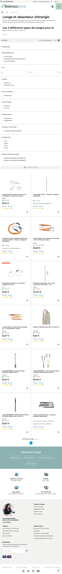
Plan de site (35, 567)
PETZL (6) (7, 83)
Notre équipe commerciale (11, 528)
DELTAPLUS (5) (9, 85)
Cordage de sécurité (15, 457)
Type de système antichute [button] (10, 154)
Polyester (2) (8, 118)
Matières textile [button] (6, 114)
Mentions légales (22, 567)
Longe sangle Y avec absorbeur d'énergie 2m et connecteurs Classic (46, 239)
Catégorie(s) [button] (5, 47)
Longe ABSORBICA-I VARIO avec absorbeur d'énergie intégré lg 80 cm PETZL (15, 415)
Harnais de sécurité (29, 457)
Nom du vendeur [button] (7, 91)
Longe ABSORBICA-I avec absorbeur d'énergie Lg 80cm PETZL (13, 371)
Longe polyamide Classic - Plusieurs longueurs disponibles (44, 415)
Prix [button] (2, 67)
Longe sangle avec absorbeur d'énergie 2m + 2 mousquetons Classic (14, 327)
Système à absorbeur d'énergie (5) (14, 158)
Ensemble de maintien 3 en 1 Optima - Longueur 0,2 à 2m (14, 283)
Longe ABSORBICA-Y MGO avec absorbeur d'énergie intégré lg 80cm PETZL (46, 371)
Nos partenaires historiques (11, 531)
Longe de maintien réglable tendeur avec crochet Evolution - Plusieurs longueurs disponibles (15, 240)
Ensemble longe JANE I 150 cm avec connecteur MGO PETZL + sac (44, 283)
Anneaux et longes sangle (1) (13, 131)
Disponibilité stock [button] (7, 53)
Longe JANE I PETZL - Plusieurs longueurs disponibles (46, 195)
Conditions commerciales (41, 533)
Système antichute (31, 464)
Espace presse (38, 511)
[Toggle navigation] (2, 12)
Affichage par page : (28, 439)
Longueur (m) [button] (6, 137)
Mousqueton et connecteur (45, 457)
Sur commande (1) (9, 61)
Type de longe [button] (6, 102)
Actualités (37, 531)
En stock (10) (8, 56)
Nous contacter (7, 536)
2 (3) (5, 141)
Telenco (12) (7, 95)
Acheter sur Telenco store (41, 528)
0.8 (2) (6, 143)
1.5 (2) (5, 145)
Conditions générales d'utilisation (43, 536)
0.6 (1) (6, 148)
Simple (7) (7, 106)
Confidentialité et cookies (51, 567)
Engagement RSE (39, 509)
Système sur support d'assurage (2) (15, 160)
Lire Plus (5, 34)
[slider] (6, 208)
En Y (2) (6, 108)
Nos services (6, 533)
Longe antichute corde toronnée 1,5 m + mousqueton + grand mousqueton (14, 195)
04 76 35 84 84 (8, 1)
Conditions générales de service (43, 538)
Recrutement (38, 514)
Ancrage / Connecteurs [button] (9, 127)
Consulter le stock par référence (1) (15, 59)
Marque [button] (4, 79)
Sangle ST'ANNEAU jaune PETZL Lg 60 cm (46, 327)
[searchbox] (35, 12)
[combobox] (32, 12)
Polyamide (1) (8, 120)
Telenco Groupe (38, 506)
